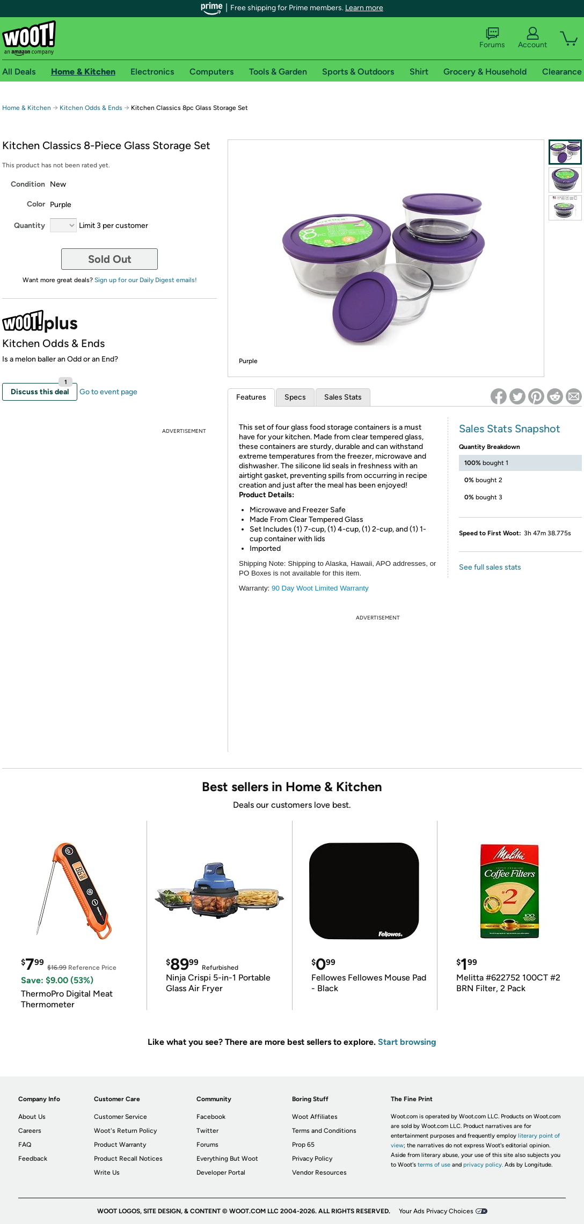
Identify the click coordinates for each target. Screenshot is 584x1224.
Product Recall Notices (128, 1158)
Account (532, 38)
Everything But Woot (227, 1158)
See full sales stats (490, 567)
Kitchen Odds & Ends (91, 108)
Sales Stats (343, 397)
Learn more (364, 7)
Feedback (32, 1158)
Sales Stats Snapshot (509, 428)
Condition (28, 184)
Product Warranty (120, 1144)
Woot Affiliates (315, 1116)
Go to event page (108, 391)
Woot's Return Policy (125, 1130)
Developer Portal (220, 1172)
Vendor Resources (319, 1172)
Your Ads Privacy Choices (436, 1211)
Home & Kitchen (26, 108)
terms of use (434, 1164)
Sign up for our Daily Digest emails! (145, 280)
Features (251, 397)
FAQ (24, 1144)
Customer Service (120, 1116)
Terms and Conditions (324, 1130)
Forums (492, 38)
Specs (295, 397)
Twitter (207, 1130)
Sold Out (110, 259)
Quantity (29, 225)
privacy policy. (483, 1164)
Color (36, 204)
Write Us (107, 1172)
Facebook (210, 1116)
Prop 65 (303, 1144)
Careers (29, 1130)
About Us (32, 1116)
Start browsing (407, 1042)
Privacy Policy (312, 1158)
